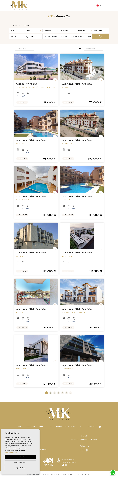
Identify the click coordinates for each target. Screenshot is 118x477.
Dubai (50, 427)
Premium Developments (66, 427)
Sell (81, 427)
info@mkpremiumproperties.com (84, 439)
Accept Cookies (20, 457)
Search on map (84, 36)
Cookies (63, 474)
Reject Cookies (20, 468)
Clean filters (51, 36)
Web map (70, 474)
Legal (51, 474)
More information (11, 452)
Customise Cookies (20, 462)
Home (19, 427)
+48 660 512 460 (40, 450)
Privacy (56, 474)
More (41, 427)
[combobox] (17, 30)
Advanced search (69, 36)
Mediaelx (88, 474)
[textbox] (18, 30)
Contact (91, 427)
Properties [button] (30, 427)
